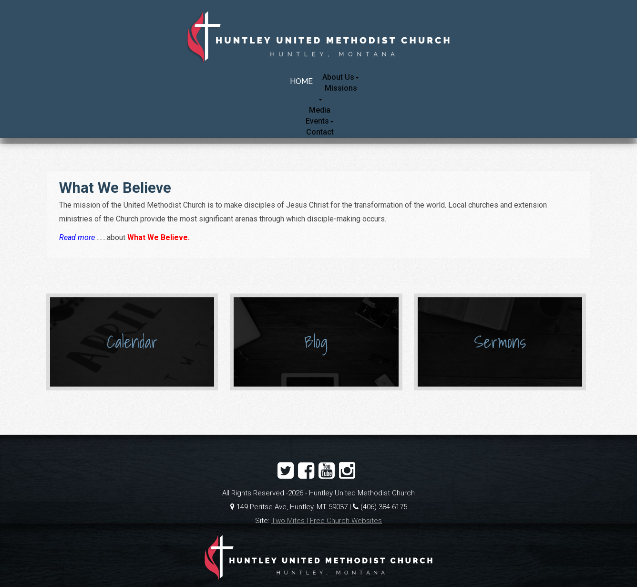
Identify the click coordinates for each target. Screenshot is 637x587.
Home (301, 81)
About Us (340, 77)
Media (319, 110)
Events (320, 121)
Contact (320, 131)
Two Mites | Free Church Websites (326, 520)
